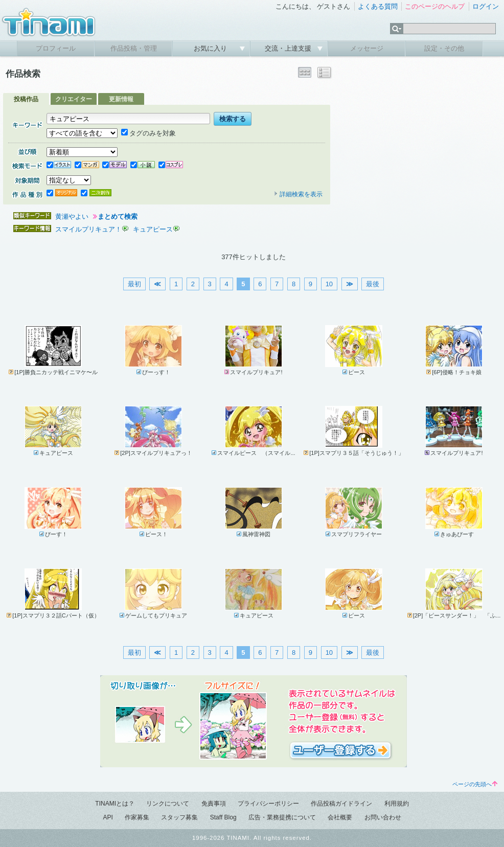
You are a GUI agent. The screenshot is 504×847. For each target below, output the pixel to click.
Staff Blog (223, 817)
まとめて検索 (118, 216)
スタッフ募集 (179, 817)
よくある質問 (378, 6)
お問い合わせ (382, 817)
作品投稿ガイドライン (341, 803)
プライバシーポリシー (268, 803)
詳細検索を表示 (298, 194)
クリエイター (73, 99)
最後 (372, 284)
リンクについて (167, 803)
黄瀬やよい (71, 216)
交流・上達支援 (289, 48)
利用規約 (396, 803)
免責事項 (213, 803)
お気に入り (211, 48)
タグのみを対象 (148, 133)
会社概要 (340, 817)
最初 (134, 284)
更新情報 (121, 99)
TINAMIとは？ (114, 803)
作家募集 (137, 817)
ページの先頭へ (474, 784)
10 (329, 284)
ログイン (485, 6)
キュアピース (153, 229)
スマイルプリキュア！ (88, 229)
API (107, 817)
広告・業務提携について (282, 817)
